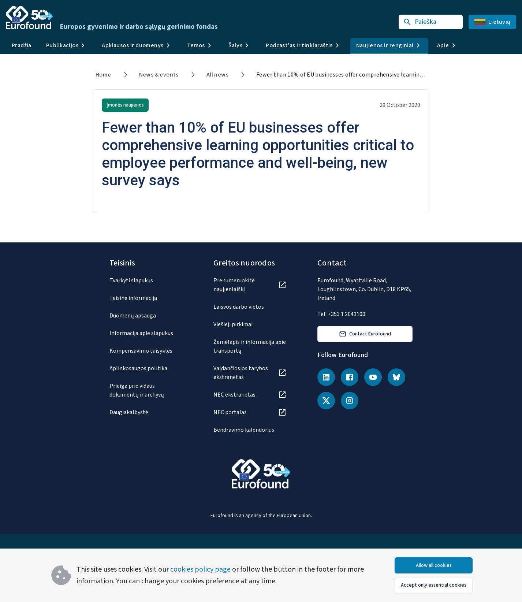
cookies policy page (200, 569)
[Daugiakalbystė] (146, 412)
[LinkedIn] (326, 377)
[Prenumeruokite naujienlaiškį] (250, 285)
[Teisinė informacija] (146, 298)
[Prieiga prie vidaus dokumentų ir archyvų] (146, 390)
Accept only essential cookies (433, 585)
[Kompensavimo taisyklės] (146, 351)
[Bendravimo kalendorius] (250, 430)
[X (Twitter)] (326, 400)
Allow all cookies (434, 565)
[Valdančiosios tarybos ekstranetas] (250, 373)
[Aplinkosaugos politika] (146, 368)
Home (103, 75)
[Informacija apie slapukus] (146, 333)
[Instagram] (349, 400)
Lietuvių (492, 22)
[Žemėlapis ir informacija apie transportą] (250, 346)
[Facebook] (349, 377)
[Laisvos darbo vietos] (250, 307)
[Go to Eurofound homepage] (29, 17)
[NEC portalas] (250, 412)
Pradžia (21, 45)
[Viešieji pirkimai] (250, 324)
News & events (159, 75)
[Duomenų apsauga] (146, 316)
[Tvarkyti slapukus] (146, 280)
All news (217, 75)
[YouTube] (373, 377)
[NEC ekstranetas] (250, 395)
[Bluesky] (396, 377)
